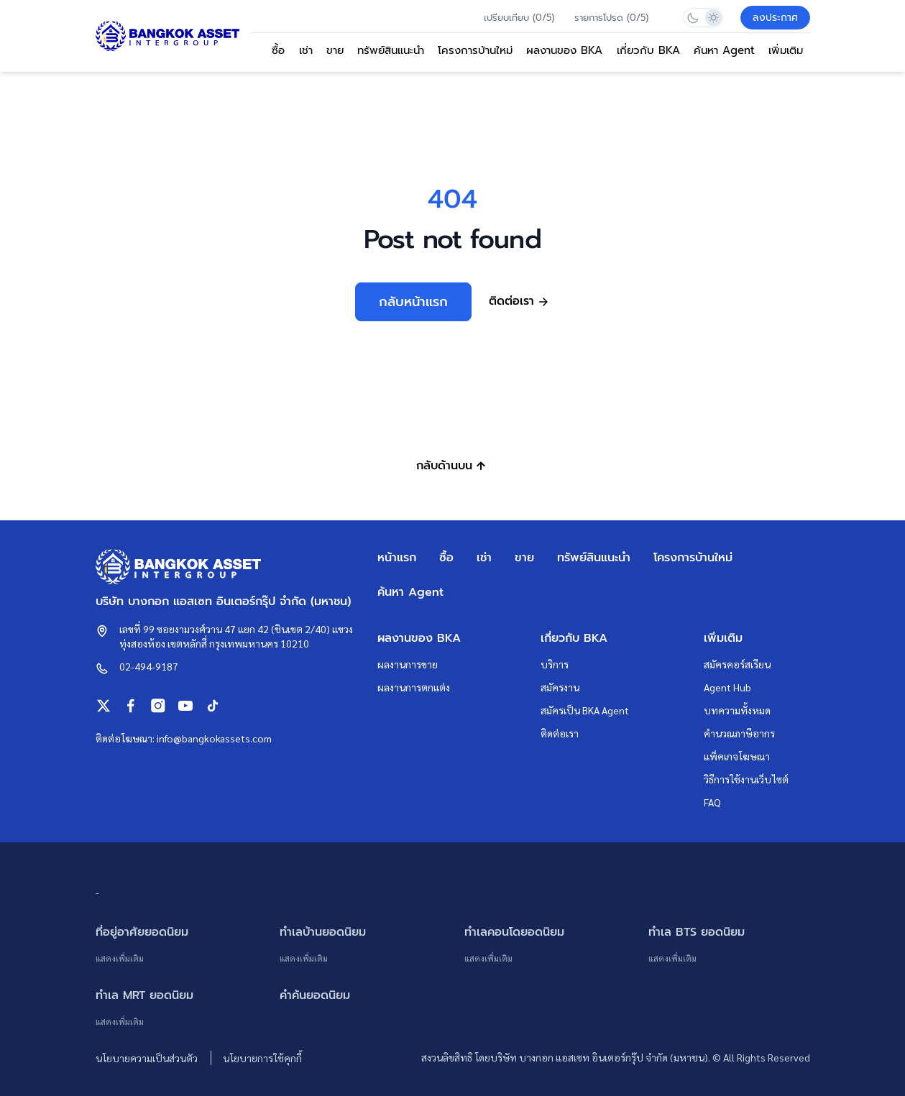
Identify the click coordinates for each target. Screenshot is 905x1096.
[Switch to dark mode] (693, 18)
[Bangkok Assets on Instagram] (158, 706)
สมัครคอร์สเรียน (737, 664)
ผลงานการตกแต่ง (413, 687)
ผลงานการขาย (407, 664)
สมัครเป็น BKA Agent (585, 710)
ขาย (335, 50)
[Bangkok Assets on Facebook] (131, 706)
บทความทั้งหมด (737, 710)
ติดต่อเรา (560, 733)
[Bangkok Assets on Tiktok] (213, 706)
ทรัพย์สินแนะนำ (390, 50)
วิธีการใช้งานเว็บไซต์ (746, 779)
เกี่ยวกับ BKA (648, 50)
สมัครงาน (560, 687)
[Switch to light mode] (713, 18)
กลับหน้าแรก (413, 302)
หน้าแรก (396, 557)
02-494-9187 (148, 666)
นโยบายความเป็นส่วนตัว (148, 1057)
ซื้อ (278, 50)
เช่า (306, 50)
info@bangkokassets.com (214, 738)
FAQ (712, 802)
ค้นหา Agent (724, 50)
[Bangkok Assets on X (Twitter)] (103, 706)
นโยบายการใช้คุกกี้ (262, 1057)
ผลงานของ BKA (564, 50)
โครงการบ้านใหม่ (475, 50)
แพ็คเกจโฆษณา (737, 756)
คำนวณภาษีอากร (739, 733)
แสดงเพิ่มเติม (120, 958)
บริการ (555, 664)
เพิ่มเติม (785, 50)
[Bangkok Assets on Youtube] (185, 706)
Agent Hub (727, 687)
